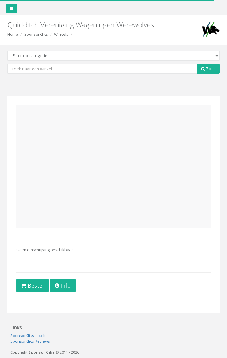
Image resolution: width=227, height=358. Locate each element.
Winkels (61, 34)
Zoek (208, 68)
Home (12, 34)
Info (63, 285)
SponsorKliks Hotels (28, 335)
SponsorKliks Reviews (30, 341)
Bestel (32, 285)
